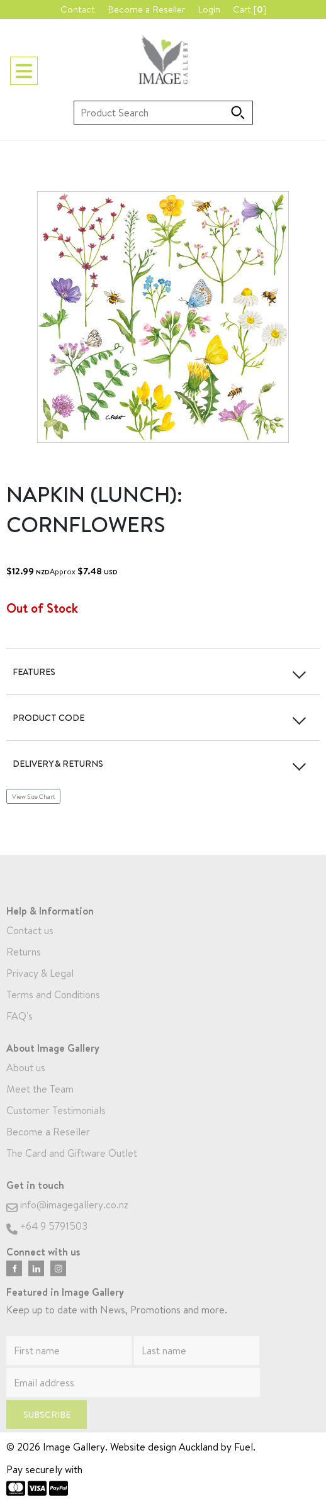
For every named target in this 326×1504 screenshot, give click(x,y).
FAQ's (19, 1030)
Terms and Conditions (53, 1009)
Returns (23, 966)
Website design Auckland (164, 1447)
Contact (77, 9)
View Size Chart (33, 796)
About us (25, 1082)
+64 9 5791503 (46, 1240)
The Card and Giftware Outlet (71, 1167)
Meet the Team (40, 1103)
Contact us (29, 945)
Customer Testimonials (56, 1125)
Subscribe (46, 1428)
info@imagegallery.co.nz (67, 1219)
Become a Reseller (146, 9)
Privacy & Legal (40, 987)
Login (209, 9)
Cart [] (249, 9)
